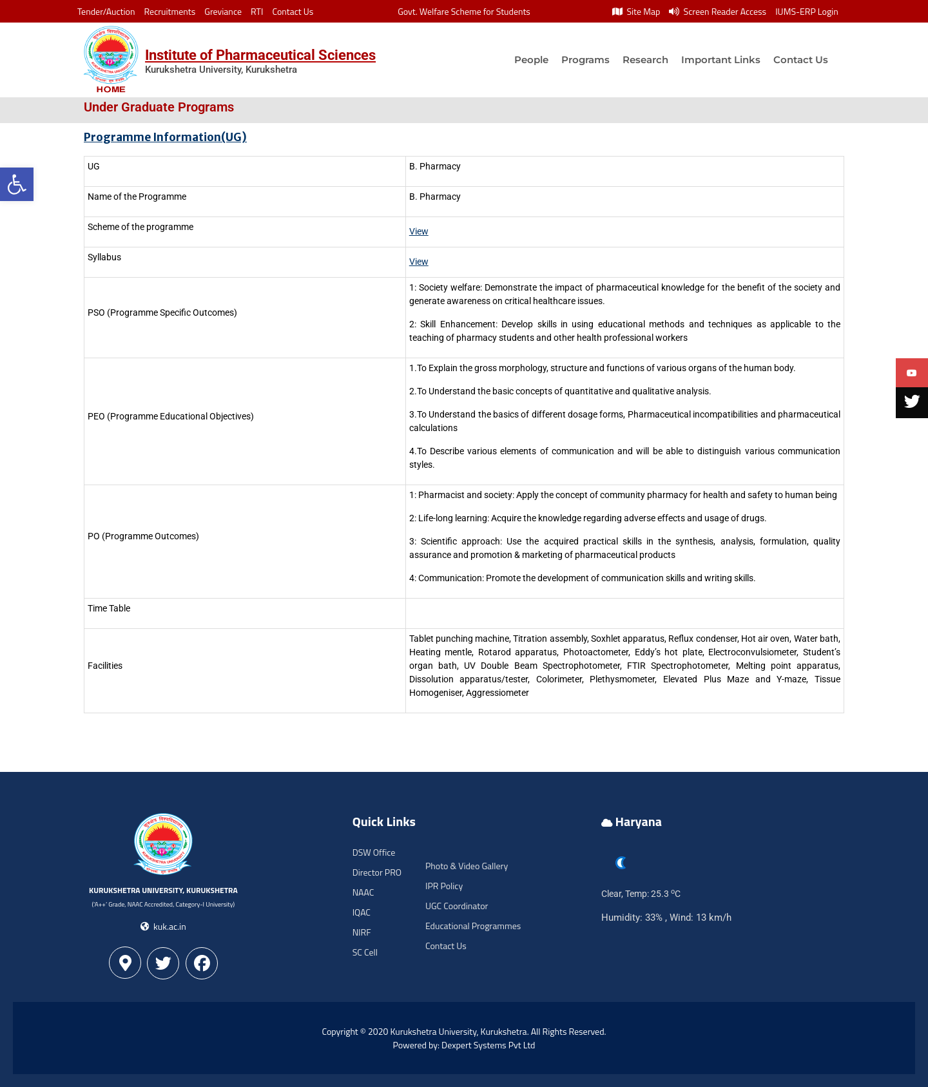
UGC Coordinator (456, 905)
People (531, 59)
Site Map (636, 11)
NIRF (362, 932)
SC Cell (365, 952)
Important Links (720, 59)
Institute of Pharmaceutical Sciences (260, 55)
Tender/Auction (106, 11)
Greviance (223, 11)
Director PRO (377, 872)
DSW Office (374, 852)
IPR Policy (444, 885)
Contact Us (292, 11)
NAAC (363, 892)
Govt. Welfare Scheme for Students (464, 11)
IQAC (362, 912)
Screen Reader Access (717, 11)
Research (645, 59)
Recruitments (170, 11)
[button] (17, 184)
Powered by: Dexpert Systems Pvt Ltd (464, 1045)
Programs (585, 59)
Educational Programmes (473, 925)
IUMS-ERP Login (806, 11)
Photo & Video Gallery (466, 865)
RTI (257, 11)
